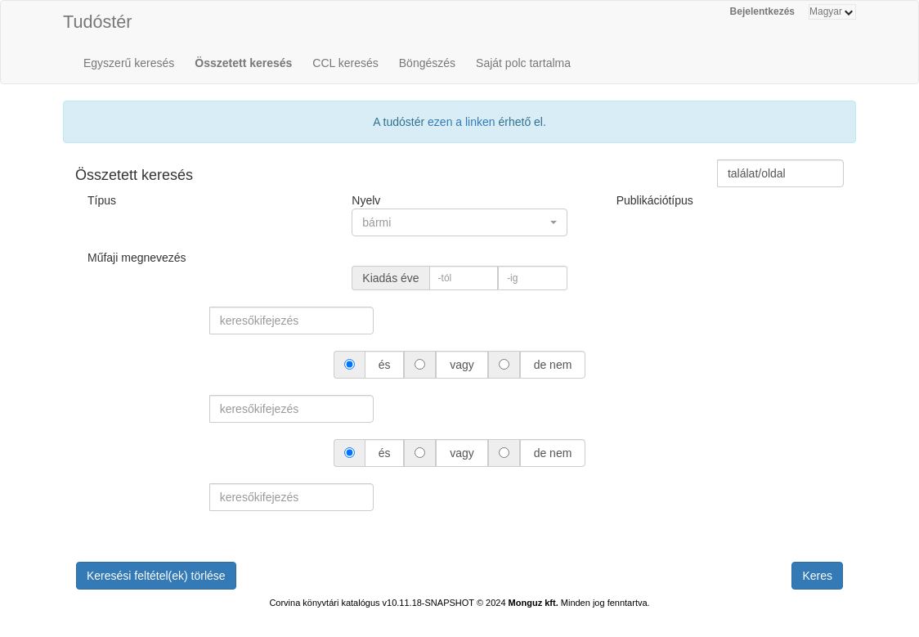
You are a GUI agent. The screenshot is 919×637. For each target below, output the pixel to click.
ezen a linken (461, 121)
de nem (553, 364)
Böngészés (427, 63)
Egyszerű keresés (128, 63)
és (384, 364)
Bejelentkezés (762, 11)
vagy (461, 364)
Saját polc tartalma (523, 63)
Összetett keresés (243, 63)
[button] (459, 222)
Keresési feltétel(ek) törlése (156, 575)
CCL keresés (345, 63)
